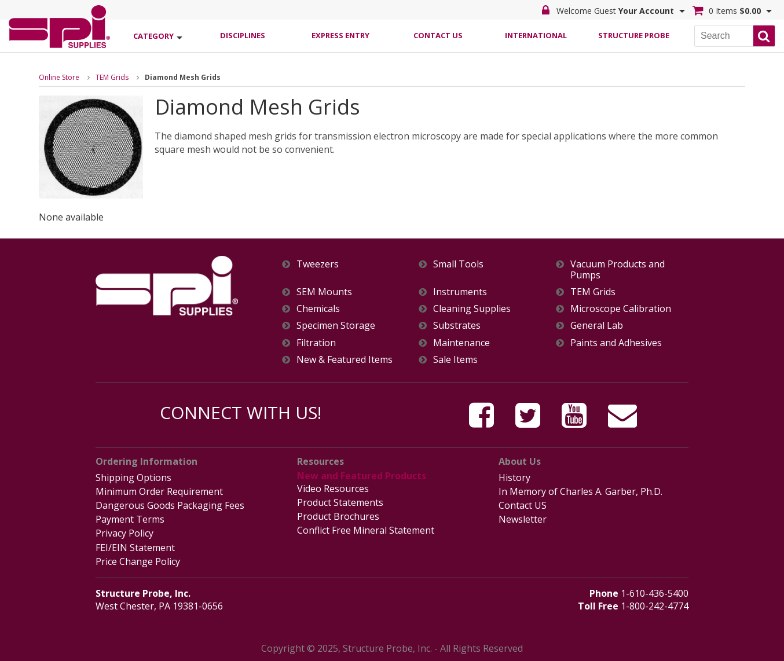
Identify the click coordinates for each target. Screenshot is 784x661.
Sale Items (455, 359)
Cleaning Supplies (472, 308)
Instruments (460, 292)
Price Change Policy (138, 561)
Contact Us (438, 35)
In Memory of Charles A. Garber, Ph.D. (580, 491)
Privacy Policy (124, 533)
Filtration (316, 342)
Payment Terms (130, 519)
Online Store (59, 77)
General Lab (596, 325)
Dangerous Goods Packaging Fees (170, 505)
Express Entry (340, 35)
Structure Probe (633, 35)
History (514, 477)
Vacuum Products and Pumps (617, 270)
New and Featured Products (361, 475)
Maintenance (461, 342)
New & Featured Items (344, 359)
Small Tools (458, 264)
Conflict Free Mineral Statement (365, 530)
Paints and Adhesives (616, 342)
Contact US (523, 505)
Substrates (457, 325)
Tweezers (317, 264)
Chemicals (318, 308)
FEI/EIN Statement (135, 547)
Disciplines (242, 35)
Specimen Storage (335, 325)
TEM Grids (112, 77)
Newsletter (523, 519)
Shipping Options (133, 477)
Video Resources (333, 488)
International (536, 35)
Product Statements (340, 502)
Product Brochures (338, 516)
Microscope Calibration (620, 308)
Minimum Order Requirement (159, 491)
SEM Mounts (324, 292)
